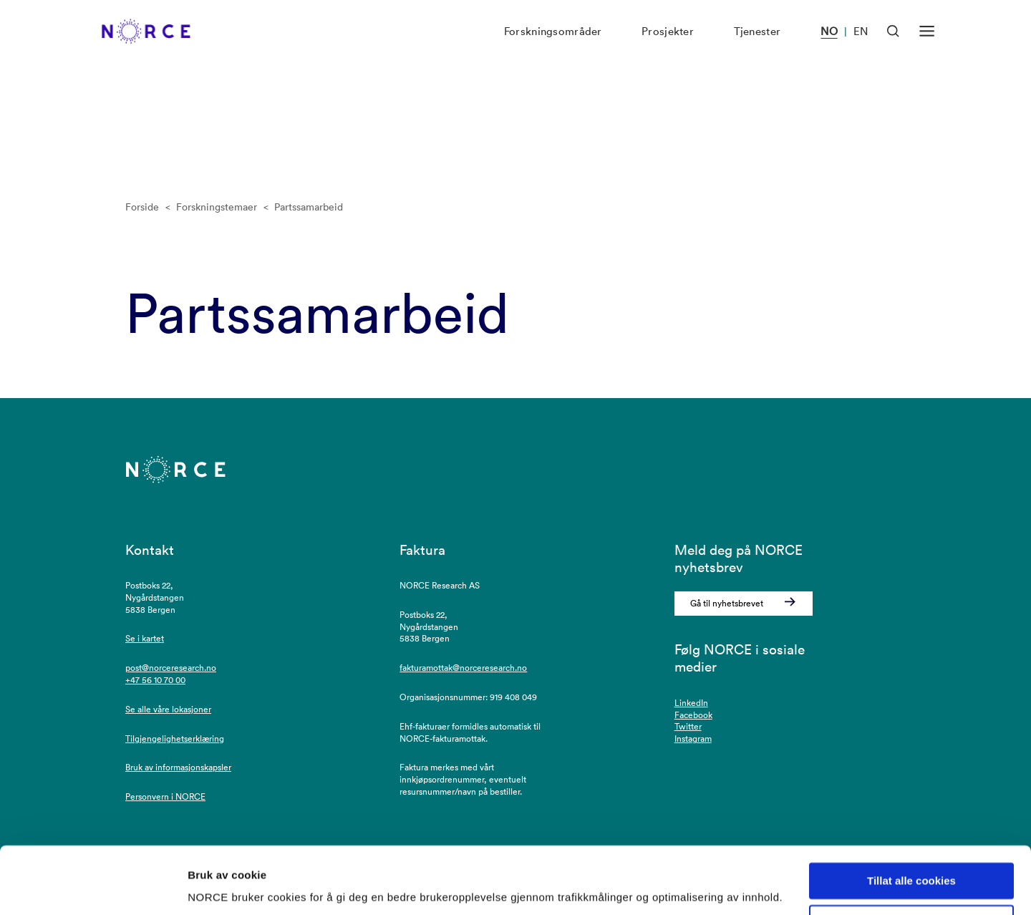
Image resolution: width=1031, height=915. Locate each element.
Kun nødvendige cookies (911, 873)
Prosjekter (668, 47)
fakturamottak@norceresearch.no (463, 668)
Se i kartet (144, 638)
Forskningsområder (553, 47)
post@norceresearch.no (170, 668)
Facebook (693, 715)
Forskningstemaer (216, 206)
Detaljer (208, 887)
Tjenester (757, 47)
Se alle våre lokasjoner (168, 709)
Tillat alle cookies (911, 831)
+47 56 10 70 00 (155, 680)
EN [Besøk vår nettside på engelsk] (860, 47)
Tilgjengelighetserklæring (174, 738)
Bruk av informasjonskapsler (178, 767)
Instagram (693, 738)
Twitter (688, 726)
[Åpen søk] (893, 46)
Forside (142, 206)
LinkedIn (691, 703)
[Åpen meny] (926, 46)
